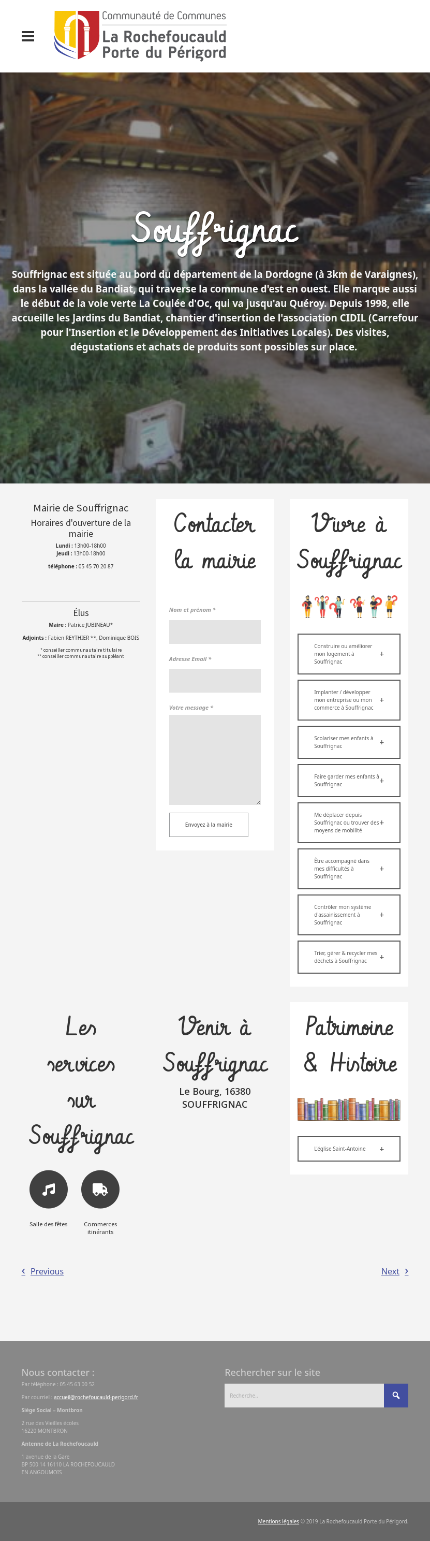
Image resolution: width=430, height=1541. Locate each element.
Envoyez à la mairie (208, 824)
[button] (349, 654)
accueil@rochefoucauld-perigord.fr (96, 1397)
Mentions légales (278, 1521)
